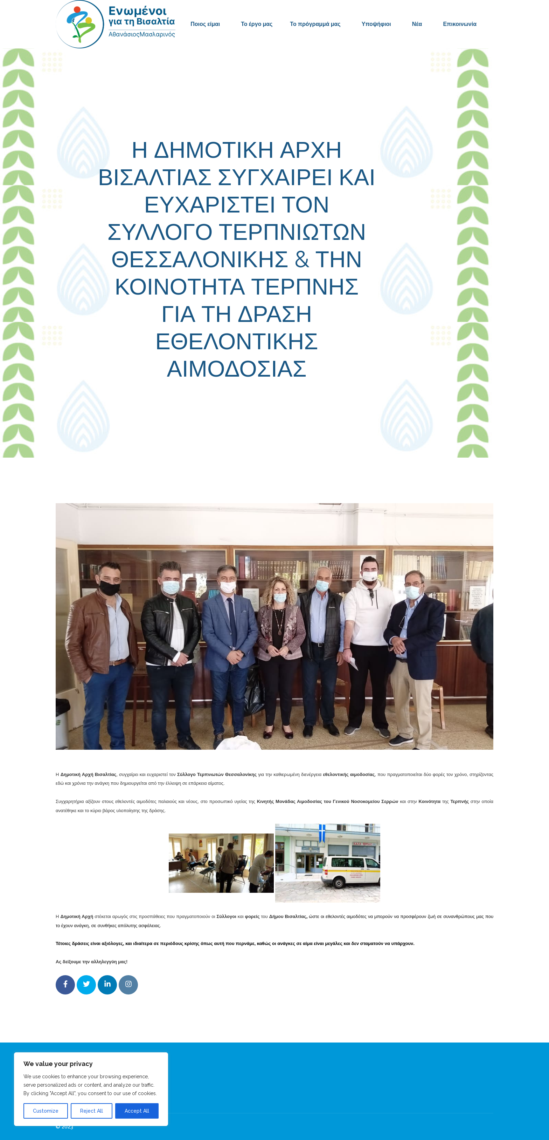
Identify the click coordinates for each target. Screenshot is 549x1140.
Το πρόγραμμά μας (315, 24)
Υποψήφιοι (376, 24)
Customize (45, 1111)
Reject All (91, 1111)
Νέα (417, 24)
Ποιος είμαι (205, 24)
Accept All (137, 1111)
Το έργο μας (256, 24)
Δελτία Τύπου (326, 400)
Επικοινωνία (460, 24)
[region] (91, 1089)
